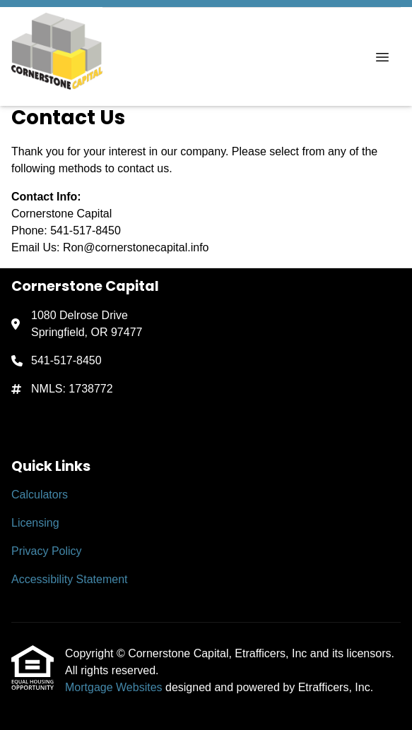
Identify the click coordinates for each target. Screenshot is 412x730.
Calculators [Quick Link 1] (39, 495)
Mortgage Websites (115, 687)
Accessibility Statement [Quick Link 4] (69, 579)
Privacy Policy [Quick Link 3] (46, 551)
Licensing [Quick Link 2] (35, 523)
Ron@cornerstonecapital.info (136, 247)
